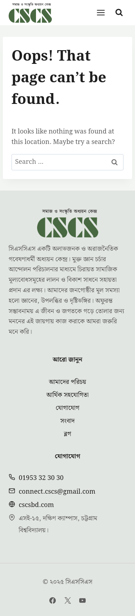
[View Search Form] (119, 12)
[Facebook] (52, 600)
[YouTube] (82, 600)
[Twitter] (67, 600)
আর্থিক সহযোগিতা (67, 395)
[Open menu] (101, 12)
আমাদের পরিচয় (67, 382)
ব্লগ (67, 434)
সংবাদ (67, 421)
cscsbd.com (36, 505)
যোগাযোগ (67, 408)
